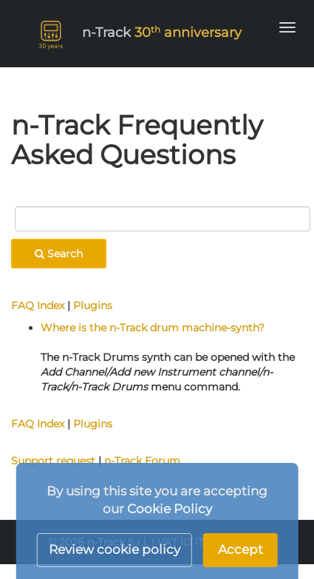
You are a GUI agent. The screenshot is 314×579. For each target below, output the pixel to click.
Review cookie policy (114, 549)
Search (59, 253)
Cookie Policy (169, 508)
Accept (240, 549)
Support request (53, 460)
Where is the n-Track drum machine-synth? (152, 327)
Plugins (92, 305)
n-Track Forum (142, 460)
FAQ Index (37, 305)
